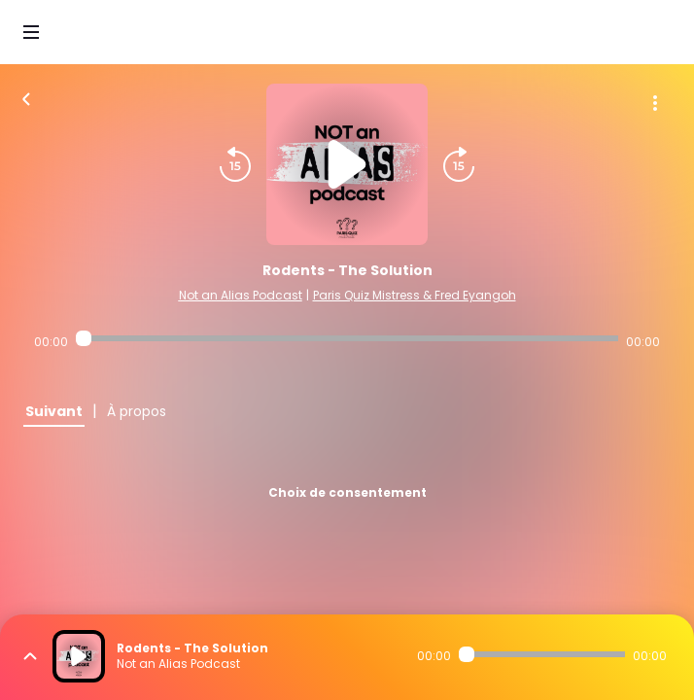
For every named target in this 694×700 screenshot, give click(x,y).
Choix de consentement (347, 492)
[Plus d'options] (655, 103)
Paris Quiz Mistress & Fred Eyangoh (414, 295)
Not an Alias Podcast (240, 295)
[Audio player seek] (347, 338)
